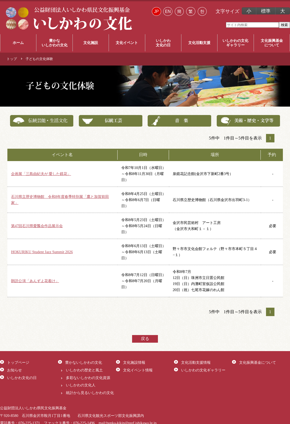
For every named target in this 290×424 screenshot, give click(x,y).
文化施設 (90, 43)
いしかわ (163, 42)
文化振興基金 (271, 42)
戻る (145, 338)
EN (168, 11)
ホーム (18, 43)
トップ (12, 59)
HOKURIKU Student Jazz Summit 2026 (42, 252)
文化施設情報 (134, 362)
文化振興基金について (257, 362)
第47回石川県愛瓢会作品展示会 (37, 226)
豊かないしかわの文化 (83, 362)
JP (156, 11)
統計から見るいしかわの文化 (90, 393)
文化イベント (127, 43)
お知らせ (14, 370)
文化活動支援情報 (196, 362)
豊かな (54, 42)
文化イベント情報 (138, 370)
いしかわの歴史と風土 (84, 370)
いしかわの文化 (235, 42)
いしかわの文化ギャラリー (203, 370)
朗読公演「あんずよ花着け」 (35, 281)
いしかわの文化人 (80, 385)
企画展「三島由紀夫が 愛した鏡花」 (41, 174)
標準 (265, 11)
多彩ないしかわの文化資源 (88, 378)
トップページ (18, 362)
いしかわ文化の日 (22, 378)
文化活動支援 (199, 43)
